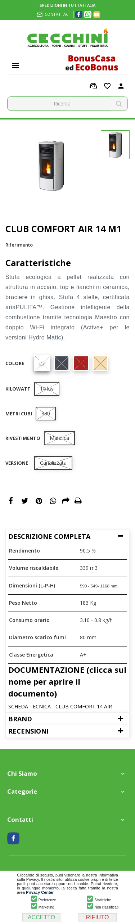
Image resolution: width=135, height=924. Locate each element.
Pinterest (38, 501)
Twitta (24, 501)
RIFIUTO (97, 917)
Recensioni (28, 731)
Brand (20, 719)
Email (65, 501)
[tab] (67, 536)
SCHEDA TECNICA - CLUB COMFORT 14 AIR (60, 706)
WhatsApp (53, 501)
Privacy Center (40, 892)
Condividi (10, 501)
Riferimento (19, 245)
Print (78, 501)
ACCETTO (41, 917)
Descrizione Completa (49, 536)
